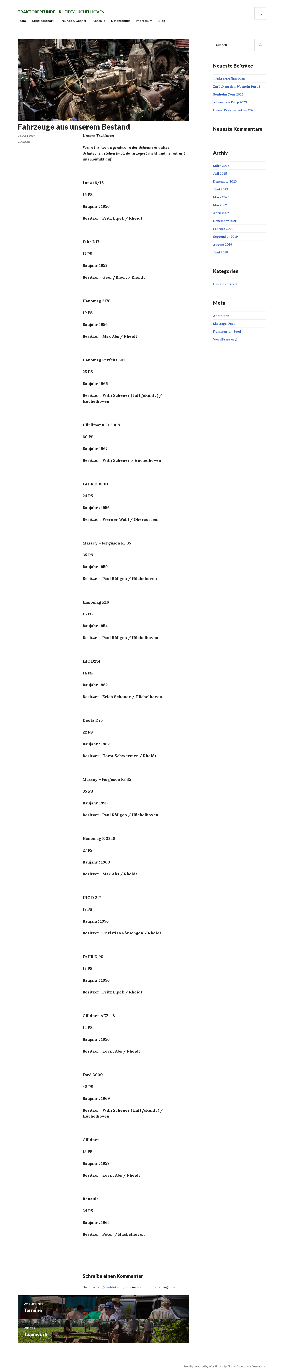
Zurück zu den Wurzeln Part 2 (236, 83)
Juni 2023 (220, 186)
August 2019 (222, 241)
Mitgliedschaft (49, 17)
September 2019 (225, 234)
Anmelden (221, 313)
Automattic (258, 1363)
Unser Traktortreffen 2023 (234, 107)
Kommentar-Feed (227, 328)
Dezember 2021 (224, 218)
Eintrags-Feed (224, 321)
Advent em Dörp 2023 (230, 99)
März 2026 (221, 163)
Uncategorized (225, 281)
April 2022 (221, 210)
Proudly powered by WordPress (203, 1363)
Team (28, 17)
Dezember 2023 (225, 178)
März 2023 (221, 194)
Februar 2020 (223, 226)
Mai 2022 (220, 202)
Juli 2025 (220, 171)
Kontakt (105, 17)
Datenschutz (126, 17)
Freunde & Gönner (79, 17)
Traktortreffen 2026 (229, 76)
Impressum (150, 17)
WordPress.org (225, 336)
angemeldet (107, 1284)
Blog (167, 17)
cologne (24, 138)
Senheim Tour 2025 (228, 91)
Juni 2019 (220, 249)
